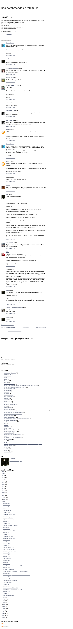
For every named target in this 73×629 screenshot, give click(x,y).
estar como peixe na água (9, 519)
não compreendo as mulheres (19, 7)
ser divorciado (7, 439)
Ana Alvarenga (10, 120)
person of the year (8, 432)
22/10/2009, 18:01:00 (10, 64)
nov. (4, 499)
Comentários (5, 626)
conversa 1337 (6, 552)
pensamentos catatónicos (10, 431)
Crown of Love (10, 43)
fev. (4, 610)
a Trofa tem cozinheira (12, 68)
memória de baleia (8, 409)
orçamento (6, 426)
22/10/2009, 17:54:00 (10, 55)
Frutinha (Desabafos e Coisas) (14, 307)
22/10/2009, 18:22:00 (10, 82)
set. (4, 597)
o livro (5, 423)
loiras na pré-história (8, 517)
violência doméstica (9, 445)
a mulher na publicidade (10, 372)
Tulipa (7, 252)
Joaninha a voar (10, 110)
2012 (3, 490)
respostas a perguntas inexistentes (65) (12, 589)
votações (6, 447)
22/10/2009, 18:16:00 (10, 74)
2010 (3, 494)
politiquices (5, 562)
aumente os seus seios (8, 547)
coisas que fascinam (9, 384)
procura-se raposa (7, 582)
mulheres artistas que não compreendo (13, 412)
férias (5, 406)
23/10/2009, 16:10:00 (10, 191)
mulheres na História (9, 415)
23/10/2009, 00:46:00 (10, 140)
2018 (3, 479)
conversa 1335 (6, 556)
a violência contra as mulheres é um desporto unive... (15, 571)
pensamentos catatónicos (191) (10, 580)
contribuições (7, 390)
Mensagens (5, 623)
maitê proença (6, 540)
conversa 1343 (6, 527)
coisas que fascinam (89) (9, 530)
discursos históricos (9, 396)
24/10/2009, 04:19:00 (10, 266)
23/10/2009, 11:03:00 (10, 173)
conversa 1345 (6, 521)
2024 (3, 471)
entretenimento (7, 402)
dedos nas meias (7, 510)
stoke (5, 442)
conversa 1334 (6, 560)
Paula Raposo (10, 77)
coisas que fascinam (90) (9, 514)
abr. (4, 606)
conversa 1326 (6, 593)
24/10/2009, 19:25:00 (10, 286)
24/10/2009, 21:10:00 (10, 321)
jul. (4, 600)
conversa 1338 (6, 545)
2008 (3, 613)
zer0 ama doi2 (7, 451)
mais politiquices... (7, 558)
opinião (6, 425)
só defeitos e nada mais (8, 569)
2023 (3, 473)
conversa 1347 (6, 512)
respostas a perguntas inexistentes (12, 434)
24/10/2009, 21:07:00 (10, 313)
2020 (3, 475)
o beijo (4, 508)
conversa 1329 (6, 584)
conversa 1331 (6, 573)
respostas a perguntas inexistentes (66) (12, 565)
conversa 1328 (6, 586)
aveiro (5, 377)
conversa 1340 (6, 534)
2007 (3, 615)
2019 (3, 477)
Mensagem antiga (41, 327)
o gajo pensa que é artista (10, 421)
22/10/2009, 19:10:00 (10, 99)
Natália (8, 185)
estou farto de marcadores (10, 404)
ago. (4, 599)
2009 (3, 495)
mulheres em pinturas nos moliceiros (13, 414)
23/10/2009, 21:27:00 (10, 248)
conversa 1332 (6, 567)
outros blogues (7, 428)
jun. (4, 602)
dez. (4, 497)
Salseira (8, 161)
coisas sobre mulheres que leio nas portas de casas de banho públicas (21, 385)
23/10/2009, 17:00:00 (10, 239)
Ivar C (7, 59)
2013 (3, 488)
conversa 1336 (6, 554)
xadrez (6, 450)
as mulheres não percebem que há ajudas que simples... (16, 575)
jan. (4, 611)
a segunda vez (7, 374)
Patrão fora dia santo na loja (11, 429)
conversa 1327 (6, 591)
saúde (5, 436)
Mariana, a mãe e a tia (12, 85)
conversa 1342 (6, 18)
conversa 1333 (6, 564)
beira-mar (6, 380)
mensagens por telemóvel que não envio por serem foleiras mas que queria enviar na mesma (26, 410)
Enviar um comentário (7, 325)
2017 (3, 481)
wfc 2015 (6, 448)
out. (4, 501)
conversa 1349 (6, 505)
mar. (4, 608)
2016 (3, 482)
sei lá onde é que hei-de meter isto (12, 437)
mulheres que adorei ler (10, 417)
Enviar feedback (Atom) (14, 331)
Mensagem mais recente (8, 327)
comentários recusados (9, 388)
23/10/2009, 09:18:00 (10, 158)
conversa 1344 (6, 523)
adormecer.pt (7, 376)
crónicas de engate (8, 395)
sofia (5, 440)
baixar (5, 379)
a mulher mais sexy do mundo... (10, 525)
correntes (6, 393)
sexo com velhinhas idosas (9, 549)
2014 (3, 486)
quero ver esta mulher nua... (9, 551)
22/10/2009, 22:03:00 (10, 107)
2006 (3, 617)
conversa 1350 (6, 503)
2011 (3, 492)
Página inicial (25, 327)
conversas (9, 34)
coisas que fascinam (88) (9, 538)
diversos (6, 398)
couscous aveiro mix (8, 536)
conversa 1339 (6, 543)
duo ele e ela (7, 401)
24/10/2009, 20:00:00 (10, 304)
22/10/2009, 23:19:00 (10, 116)
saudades (5, 541)
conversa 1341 (6, 532)
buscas (6, 382)
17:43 (15, 31)
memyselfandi (9, 242)
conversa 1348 (6, 506)
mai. (4, 604)
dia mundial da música (8, 595)
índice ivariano (7, 407)
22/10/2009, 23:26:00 (10, 126)
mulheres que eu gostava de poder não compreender (16, 418)
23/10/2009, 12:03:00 (10, 181)
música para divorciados (10, 420)
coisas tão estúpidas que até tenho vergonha (14, 387)
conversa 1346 (6, 516)
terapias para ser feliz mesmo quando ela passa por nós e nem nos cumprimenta (23, 444)
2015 (3, 484)
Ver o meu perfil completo (16, 461)
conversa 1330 (6, 576)
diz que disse (7, 399)
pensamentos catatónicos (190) (10, 587)
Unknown (8, 129)
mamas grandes (7, 578)
